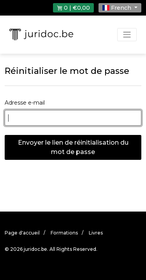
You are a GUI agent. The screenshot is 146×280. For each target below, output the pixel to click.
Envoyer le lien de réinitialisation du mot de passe (73, 147)
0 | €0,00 (73, 7)
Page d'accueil (22, 233)
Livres (96, 233)
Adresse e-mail (25, 102)
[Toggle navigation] (127, 34)
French (117, 7)
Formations (64, 233)
